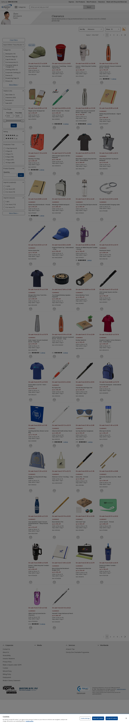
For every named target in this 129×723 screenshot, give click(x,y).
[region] (64, 718)
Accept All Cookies (112, 718)
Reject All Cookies (98, 718)
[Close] (126, 718)
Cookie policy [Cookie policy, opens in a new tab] (29, 721)
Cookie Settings (85, 718)
